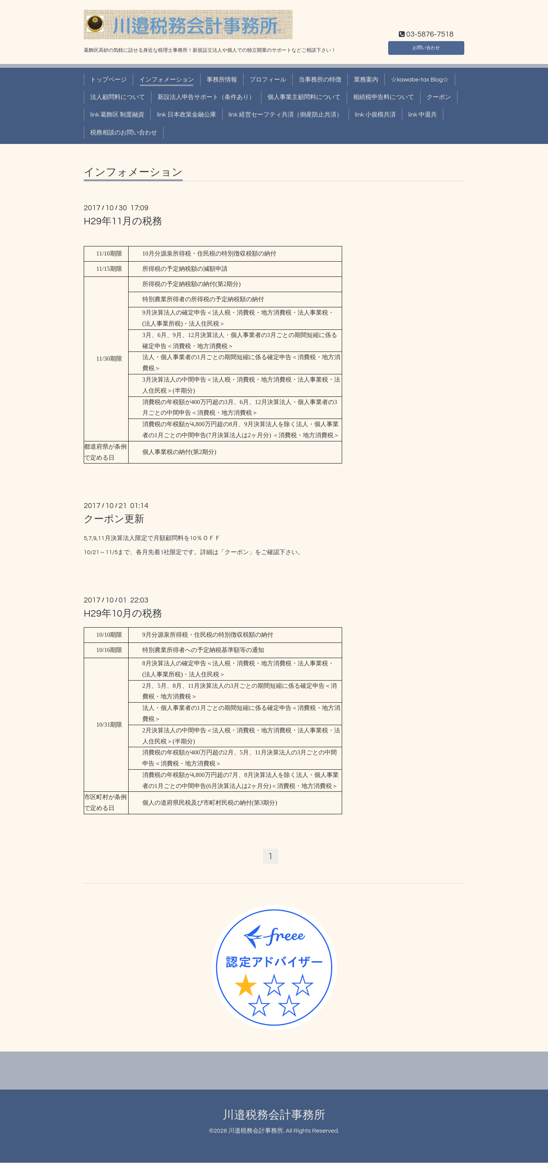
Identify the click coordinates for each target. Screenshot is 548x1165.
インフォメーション (166, 80)
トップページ (108, 80)
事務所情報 (222, 80)
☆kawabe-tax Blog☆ (420, 80)
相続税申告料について (383, 97)
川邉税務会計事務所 (274, 1117)
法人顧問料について (117, 97)
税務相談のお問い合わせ (123, 132)
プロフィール (268, 80)
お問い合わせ (426, 46)
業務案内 (366, 80)
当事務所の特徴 (320, 80)
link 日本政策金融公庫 (186, 115)
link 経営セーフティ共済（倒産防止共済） (285, 115)
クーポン (439, 97)
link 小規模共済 (375, 115)
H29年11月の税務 (123, 221)
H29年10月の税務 (123, 613)
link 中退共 (422, 115)
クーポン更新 (114, 519)
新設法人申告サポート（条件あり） (206, 97)
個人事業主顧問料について (304, 97)
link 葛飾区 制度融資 (117, 115)
